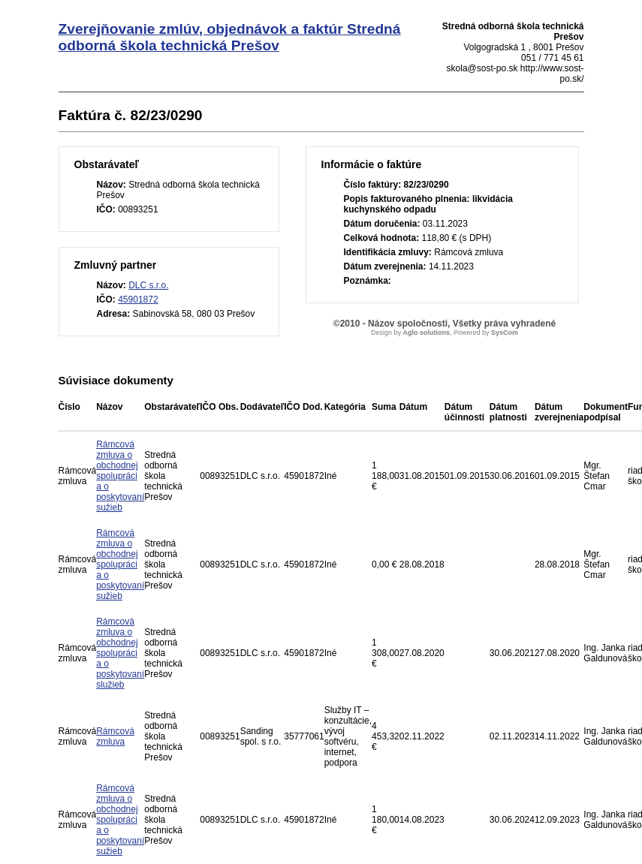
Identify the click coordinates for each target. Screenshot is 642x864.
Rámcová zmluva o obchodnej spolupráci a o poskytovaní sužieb (120, 476)
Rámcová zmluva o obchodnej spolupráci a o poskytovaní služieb (120, 653)
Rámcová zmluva (115, 736)
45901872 (138, 299)
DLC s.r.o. (148, 285)
